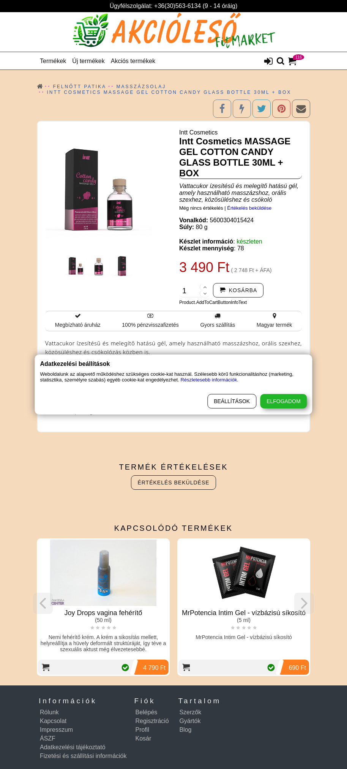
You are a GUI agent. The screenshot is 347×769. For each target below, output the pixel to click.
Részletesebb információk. (209, 380)
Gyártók (189, 721)
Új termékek (88, 61)
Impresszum (56, 729)
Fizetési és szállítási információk (83, 756)
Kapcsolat (53, 721)
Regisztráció (152, 721)
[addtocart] (238, 290)
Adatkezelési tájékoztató (73, 747)
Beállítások (232, 401)
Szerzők (190, 712)
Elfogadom (283, 401)
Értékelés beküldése (249, 208)
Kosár (143, 738)
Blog (185, 729)
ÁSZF (47, 738)
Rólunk (49, 712)
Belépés (147, 712)
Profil (142, 729)
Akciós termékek (133, 61)
